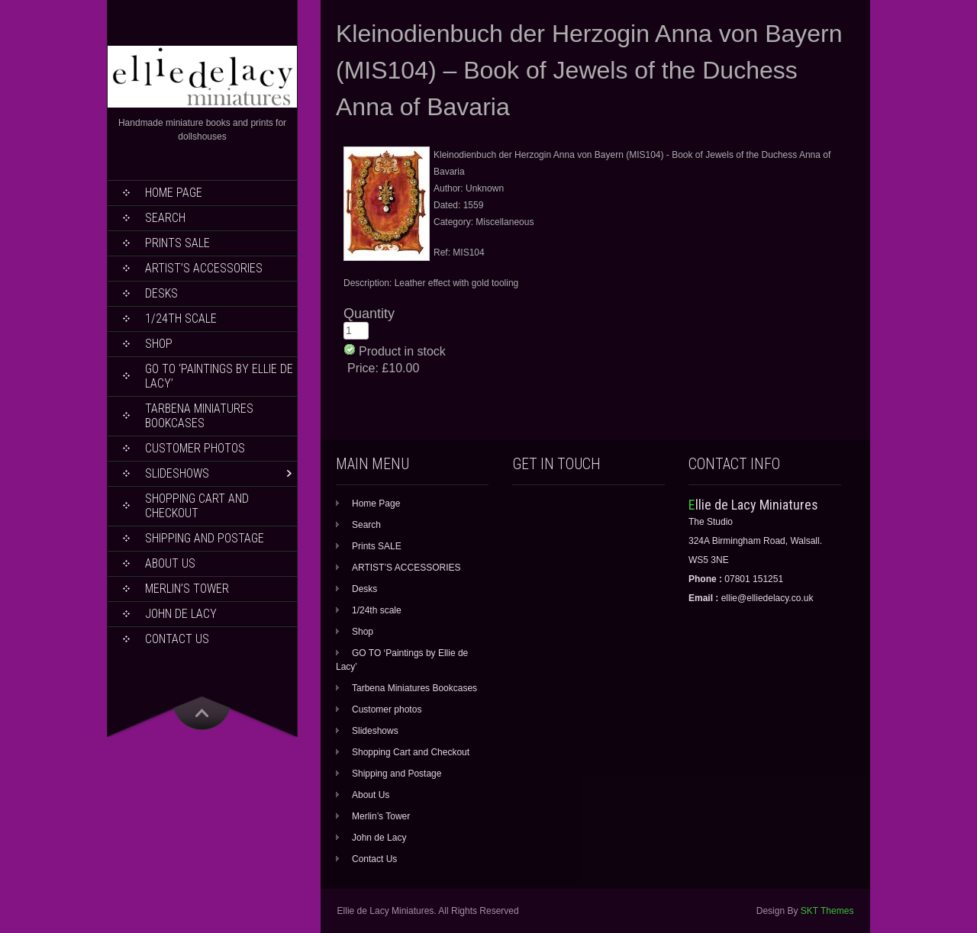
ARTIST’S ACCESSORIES (204, 268)
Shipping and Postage (204, 538)
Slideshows (177, 473)
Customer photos (195, 448)
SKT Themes (827, 911)
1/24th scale (181, 318)
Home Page (173, 192)
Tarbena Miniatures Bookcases (199, 415)
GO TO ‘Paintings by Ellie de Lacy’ (219, 376)
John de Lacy (181, 613)
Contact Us (177, 639)
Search (165, 218)
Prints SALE (177, 243)
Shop (159, 343)
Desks (161, 293)
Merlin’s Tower (187, 588)
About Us (170, 563)
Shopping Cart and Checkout (197, 505)
